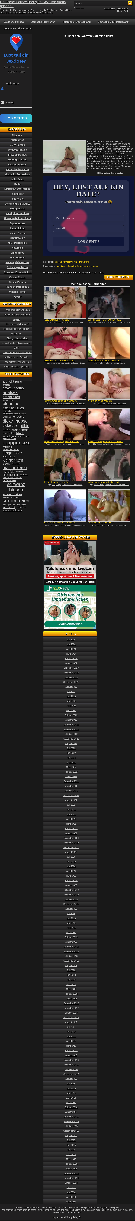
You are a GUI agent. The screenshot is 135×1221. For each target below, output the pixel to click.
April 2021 (71, 819)
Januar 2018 (71, 999)
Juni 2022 (71, 753)
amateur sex (99, 485)
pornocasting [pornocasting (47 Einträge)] (10, 474)
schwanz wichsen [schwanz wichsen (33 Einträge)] (10, 497)
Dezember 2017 (71, 1003)
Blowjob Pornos (17, 154)
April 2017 (71, 1041)
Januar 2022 (71, 777)
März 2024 (71, 654)
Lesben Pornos (17, 233)
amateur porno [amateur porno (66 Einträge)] (13, 388)
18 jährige (56, 485)
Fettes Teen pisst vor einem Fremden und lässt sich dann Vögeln (16, 315)
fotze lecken (67, 323)
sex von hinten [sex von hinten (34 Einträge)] (19, 505)
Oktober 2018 (71, 956)
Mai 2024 (71, 644)
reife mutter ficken (74, 266)
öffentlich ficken (100, 323)
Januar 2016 (71, 1112)
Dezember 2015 (71, 1117)
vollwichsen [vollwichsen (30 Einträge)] (21, 507)
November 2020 (71, 843)
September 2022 (71, 739)
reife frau (109, 363)
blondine (61, 266)
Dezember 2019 (71, 890)
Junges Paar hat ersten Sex (57, 482)
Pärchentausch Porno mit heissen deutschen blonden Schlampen (16, 329)
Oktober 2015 (71, 1126)
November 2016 (71, 1065)
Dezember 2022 (71, 725)
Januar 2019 (71, 942)
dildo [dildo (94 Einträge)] (25, 426)
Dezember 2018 (71, 947)
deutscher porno (58, 444)
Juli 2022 (71, 748)
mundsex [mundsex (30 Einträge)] (19, 471)
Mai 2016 (71, 1093)
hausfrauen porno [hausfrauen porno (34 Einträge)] (11, 449)
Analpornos (17, 140)
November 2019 (71, 895)
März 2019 (71, 933)
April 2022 (71, 763)
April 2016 (71, 1098)
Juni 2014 (71, 1188)
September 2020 (71, 848)
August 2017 (71, 1022)
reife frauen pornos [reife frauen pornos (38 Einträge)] (12, 477)
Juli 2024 (71, 640)
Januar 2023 (71, 720)
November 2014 (71, 1178)
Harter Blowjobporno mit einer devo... (61, 401)
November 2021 (71, 786)
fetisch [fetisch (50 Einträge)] (20, 433)
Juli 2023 (71, 692)
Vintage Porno (17, 291)
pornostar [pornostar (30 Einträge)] (23, 474)
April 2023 (71, 706)
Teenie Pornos (17, 282)
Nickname (12, 83)
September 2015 (71, 1131)
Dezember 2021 (71, 781)
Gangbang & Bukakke (17, 203)
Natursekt (17, 247)
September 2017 (71, 1018)
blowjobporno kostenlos (103, 444)
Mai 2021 (71, 815)
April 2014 (71, 1197)
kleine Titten (17, 228)
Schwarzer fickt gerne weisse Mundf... (105, 442)
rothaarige (121, 404)
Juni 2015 (71, 1145)
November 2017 (71, 1008)
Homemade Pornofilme (17, 218)
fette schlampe (66, 526)
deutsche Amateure (17, 169)
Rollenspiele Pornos (17, 262)
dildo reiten (54, 526)
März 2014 (71, 1202)
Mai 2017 (71, 1037)
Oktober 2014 (71, 1183)
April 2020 (71, 871)
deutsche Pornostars (63, 262)
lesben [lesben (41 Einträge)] (6, 464)
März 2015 (71, 1159)
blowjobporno (56, 404)
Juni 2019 (71, 918)
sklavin (123, 323)
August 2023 (71, 687)
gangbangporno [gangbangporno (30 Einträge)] (9, 439)
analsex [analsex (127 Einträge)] (10, 392)
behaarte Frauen (17, 149)
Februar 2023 (71, 715)
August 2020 (71, 852)
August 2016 (71, 1079)
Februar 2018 (71, 994)
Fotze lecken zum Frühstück (57, 320)
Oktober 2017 (71, 1013)
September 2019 (71, 904)
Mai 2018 (71, 980)
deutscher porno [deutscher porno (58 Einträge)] (13, 416)
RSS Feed (109, 8)
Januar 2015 (71, 1169)
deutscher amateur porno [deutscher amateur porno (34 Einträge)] (14, 414)
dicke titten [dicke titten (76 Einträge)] (11, 425)
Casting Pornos (17, 164)
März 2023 (71, 711)
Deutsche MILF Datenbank (113, 21)
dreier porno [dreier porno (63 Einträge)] (19, 430)
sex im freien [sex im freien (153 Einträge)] (16, 500)
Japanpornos (17, 223)
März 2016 (71, 1103)
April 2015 (71, 1155)
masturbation (120, 526)
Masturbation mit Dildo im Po (101, 523)
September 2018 (71, 961)
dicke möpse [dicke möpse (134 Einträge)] (15, 420)
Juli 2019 (71, 914)
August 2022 (71, 744)
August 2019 (71, 909)
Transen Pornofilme (17, 287)
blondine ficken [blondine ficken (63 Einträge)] (13, 408)
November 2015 (71, 1122)
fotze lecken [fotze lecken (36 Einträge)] (23, 436)
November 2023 (71, 673)
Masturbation (17, 238)
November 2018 (71, 952)
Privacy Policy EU (73, 1217)
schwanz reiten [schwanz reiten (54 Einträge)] (12, 494)
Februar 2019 (71, 937)
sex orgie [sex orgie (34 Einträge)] (7, 505)
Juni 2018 (71, 975)
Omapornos (17, 252)
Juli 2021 (71, 805)
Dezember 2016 (71, 1060)
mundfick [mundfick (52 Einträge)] (8, 471)
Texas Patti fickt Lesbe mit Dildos (59, 361)
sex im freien (113, 323)
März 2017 (71, 1046)
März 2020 (71, 876)
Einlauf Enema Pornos (17, 189)
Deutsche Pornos (14, 21)
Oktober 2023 (71, 678)
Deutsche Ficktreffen (43, 21)
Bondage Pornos (17, 159)
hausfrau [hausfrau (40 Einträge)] (7, 447)
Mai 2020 (71, 866)
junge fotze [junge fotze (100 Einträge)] (12, 453)
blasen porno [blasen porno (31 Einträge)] (8, 400)
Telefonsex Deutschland (77, 21)
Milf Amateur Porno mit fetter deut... (104, 482)
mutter (101, 363)
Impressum (58, 1217)
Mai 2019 (71, 923)
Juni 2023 (71, 696)
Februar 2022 (71, 772)
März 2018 (71, 989)
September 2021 (71, 796)
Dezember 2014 (71, 1174)
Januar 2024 (71, 663)
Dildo (17, 184)
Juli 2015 (71, 1140)
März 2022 (71, 767)
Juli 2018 (71, 970)
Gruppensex (17, 208)
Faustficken (17, 193)
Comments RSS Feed (122, 9)
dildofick (109, 526)
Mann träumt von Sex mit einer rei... (104, 361)
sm (128, 323)
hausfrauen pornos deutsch (117, 485)
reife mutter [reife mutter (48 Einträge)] (9, 480)
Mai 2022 (71, 758)
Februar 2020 (71, 881)
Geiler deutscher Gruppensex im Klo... (61, 442)
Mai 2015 (71, 1150)
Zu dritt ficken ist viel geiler (100, 401)
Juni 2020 (71, 862)
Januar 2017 (71, 1055)
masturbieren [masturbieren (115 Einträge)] (15, 467)
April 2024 (71, 649)
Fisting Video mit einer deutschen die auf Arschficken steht (16, 343)
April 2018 (71, 985)
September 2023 (71, 682)
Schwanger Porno (17, 267)
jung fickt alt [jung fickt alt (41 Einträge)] (9, 456)
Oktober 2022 (71, 734)
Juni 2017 (71, 1032)
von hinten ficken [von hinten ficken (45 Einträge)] (12, 510)
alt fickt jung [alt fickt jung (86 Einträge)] (12, 381)
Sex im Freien (17, 277)
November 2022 (71, 730)
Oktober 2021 (71, 791)
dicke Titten (17, 179)
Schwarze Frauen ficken (17, 272)
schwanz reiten (91, 266)
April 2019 (71, 928)
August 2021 (71, 800)
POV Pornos (17, 257)
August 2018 (71, 966)
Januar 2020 (71, 885)
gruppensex (111, 404)
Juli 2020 (71, 857)
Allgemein (17, 135)
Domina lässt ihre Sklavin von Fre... (104, 320)
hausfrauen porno (122, 444)
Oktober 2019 (71, 900)
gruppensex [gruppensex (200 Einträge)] (16, 442)
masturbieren (79, 526)
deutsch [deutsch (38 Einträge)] (7, 411)
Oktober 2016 (71, 1070)
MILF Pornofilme (81, 262)
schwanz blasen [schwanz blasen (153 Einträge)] (16, 487)
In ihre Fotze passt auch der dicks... (60, 523)
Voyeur (17, 296)
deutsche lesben (72, 363)
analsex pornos (57, 363)
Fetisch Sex (17, 198)
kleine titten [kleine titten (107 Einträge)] (13, 460)
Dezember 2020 (71, 838)
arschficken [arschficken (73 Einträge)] (11, 397)
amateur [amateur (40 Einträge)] (7, 384)
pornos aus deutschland (72, 485)
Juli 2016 (71, 1084)
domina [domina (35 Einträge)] (6, 429)
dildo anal (101, 526)
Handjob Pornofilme (17, 213)
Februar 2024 (71, 659)
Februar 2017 (71, 1051)
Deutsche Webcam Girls (18, 28)
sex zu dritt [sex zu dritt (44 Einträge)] (9, 507)
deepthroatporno (70, 404)
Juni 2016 (71, 1089)
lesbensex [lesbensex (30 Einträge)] (15, 464)
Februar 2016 (71, 1107)
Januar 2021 (71, 833)
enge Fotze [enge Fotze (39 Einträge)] (8, 433)
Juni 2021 (71, 810)
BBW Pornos (17, 144)
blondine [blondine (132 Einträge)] (11, 403)
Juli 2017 (71, 1027)
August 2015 (71, 1136)
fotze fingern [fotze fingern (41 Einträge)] (9, 436)
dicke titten (56, 323)
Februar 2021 (71, 829)
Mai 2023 (71, 701)
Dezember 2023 (71, 668)
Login (83, 8)
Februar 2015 (71, 1164)
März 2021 (71, 824)
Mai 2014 (71, 1192)
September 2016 (71, 1074)
